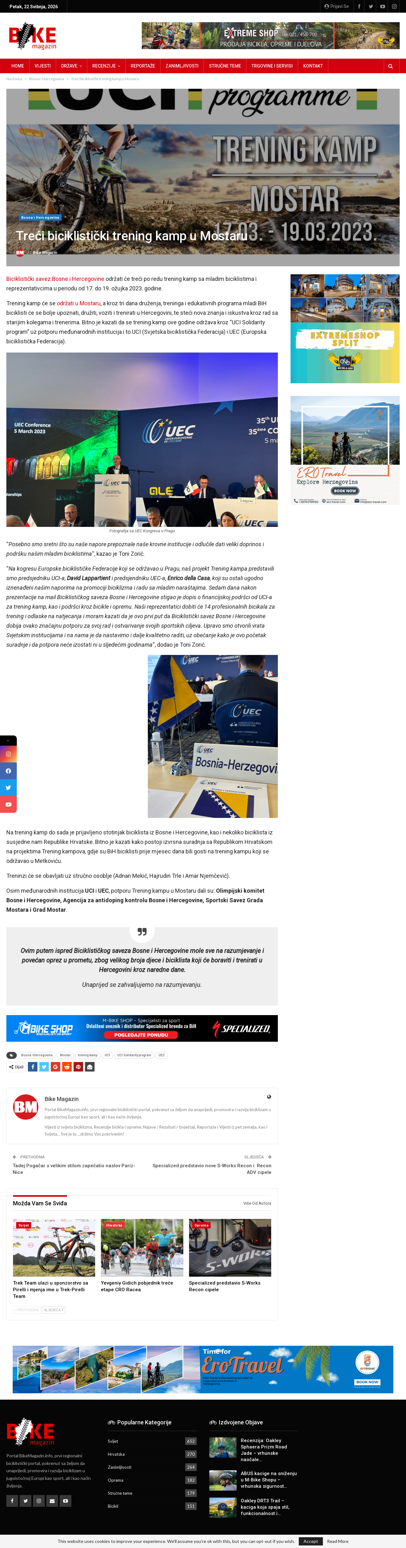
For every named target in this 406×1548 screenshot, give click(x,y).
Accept (311, 1541)
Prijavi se (336, 6)
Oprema (201, 1225)
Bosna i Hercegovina (40, 218)
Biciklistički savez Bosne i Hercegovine (55, 278)
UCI (107, 1055)
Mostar (65, 1055)
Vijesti (43, 65)
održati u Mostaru (79, 303)
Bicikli (113, 1506)
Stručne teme (225, 65)
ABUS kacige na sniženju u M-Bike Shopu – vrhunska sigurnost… (269, 1480)
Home (17, 65)
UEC (162, 1055)
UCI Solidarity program (134, 1055)
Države (69, 65)
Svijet (23, 1225)
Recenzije (104, 65)
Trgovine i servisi (272, 65)
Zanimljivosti (182, 65)
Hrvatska (114, 1225)
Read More (338, 1541)
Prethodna (27, 1310)
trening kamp (87, 1055)
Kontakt (313, 65)
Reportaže (143, 65)
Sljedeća (53, 1310)
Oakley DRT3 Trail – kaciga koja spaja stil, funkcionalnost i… (265, 1507)
